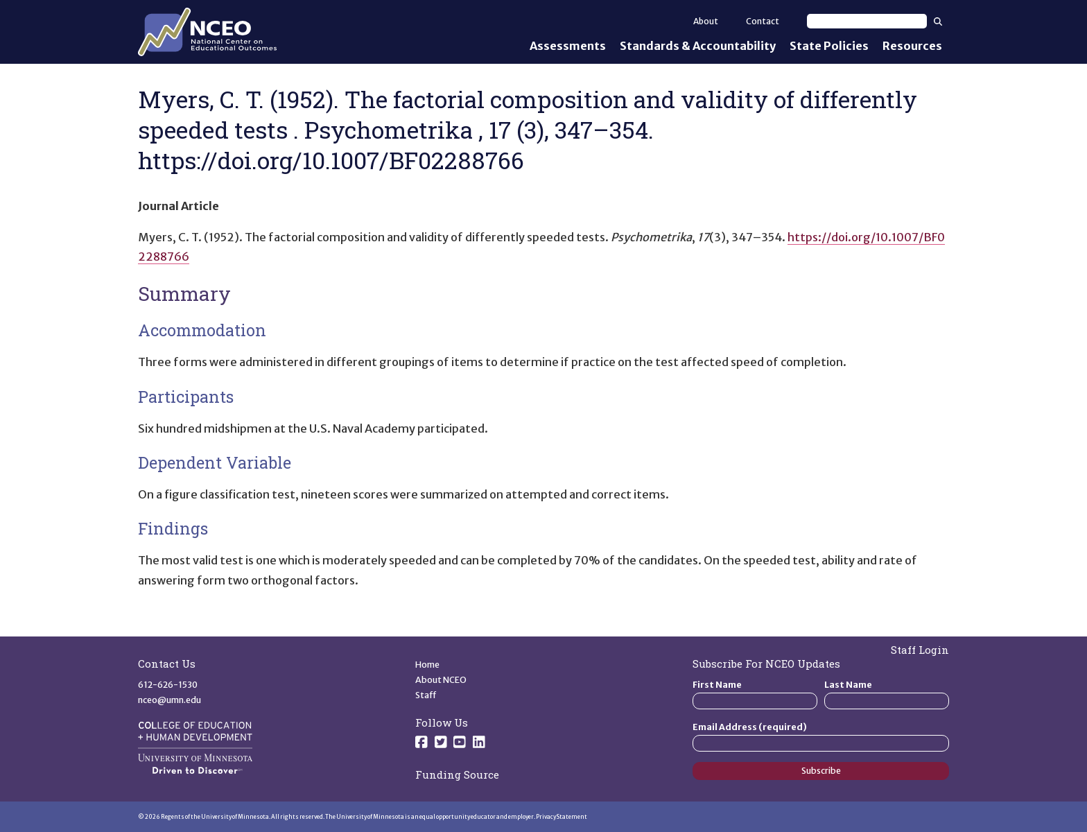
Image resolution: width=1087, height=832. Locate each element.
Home (427, 664)
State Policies (829, 46)
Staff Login (920, 650)
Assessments (568, 46)
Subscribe (821, 770)
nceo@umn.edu (169, 700)
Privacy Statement (561, 816)
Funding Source (457, 774)
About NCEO (441, 680)
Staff (426, 695)
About (705, 21)
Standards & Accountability (698, 46)
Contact (762, 21)
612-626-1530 (168, 684)
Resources (912, 46)
